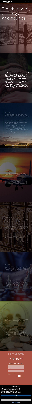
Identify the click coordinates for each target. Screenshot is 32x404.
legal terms (18, 402)
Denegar (16, 397)
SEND (22, 376)
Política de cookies (14, 402)
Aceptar (16, 395)
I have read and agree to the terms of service (15, 374)
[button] (30, 386)
